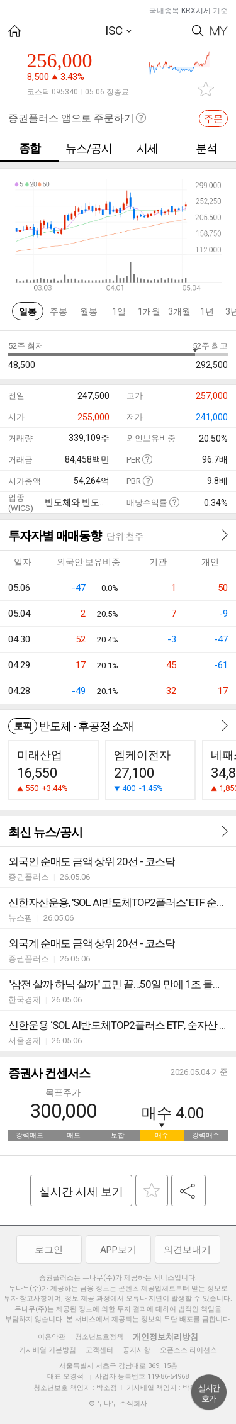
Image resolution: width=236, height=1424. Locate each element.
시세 (147, 148)
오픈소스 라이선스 (188, 1350)
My (219, 31)
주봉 (58, 311)
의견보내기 (187, 1249)
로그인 (49, 1249)
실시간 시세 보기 (81, 1191)
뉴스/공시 (88, 148)
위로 (209, 1392)
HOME (14, 31)
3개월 (179, 311)
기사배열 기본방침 (47, 1350)
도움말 (147, 459)
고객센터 (99, 1350)
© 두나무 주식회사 (118, 1403)
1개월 (149, 311)
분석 (206, 148)
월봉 (89, 311)
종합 (29, 148)
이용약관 (51, 1337)
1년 (207, 311)
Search (198, 31)
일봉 (28, 311)
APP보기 (118, 1249)
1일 (119, 311)
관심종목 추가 (206, 89)
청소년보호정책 (99, 1337)
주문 (213, 119)
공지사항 (136, 1350)
